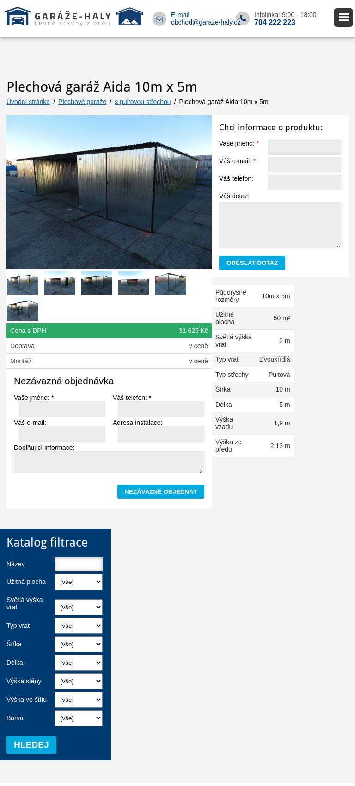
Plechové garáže (82, 101)
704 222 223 (274, 22)
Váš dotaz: (234, 196)
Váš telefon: (236, 178)
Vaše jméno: (239, 143)
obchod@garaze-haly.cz (205, 22)
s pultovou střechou (143, 101)
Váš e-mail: (237, 161)
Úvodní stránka (28, 101)
